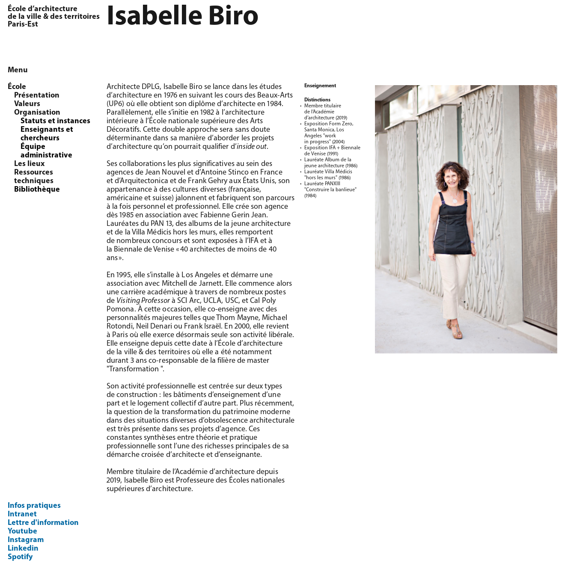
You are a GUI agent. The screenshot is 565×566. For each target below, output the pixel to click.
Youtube (22, 531)
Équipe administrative (46, 151)
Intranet (22, 514)
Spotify (20, 557)
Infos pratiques (34, 506)
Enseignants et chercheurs (47, 134)
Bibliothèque (37, 190)
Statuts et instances (55, 121)
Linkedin (23, 549)
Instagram (26, 540)
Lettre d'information (43, 523)
